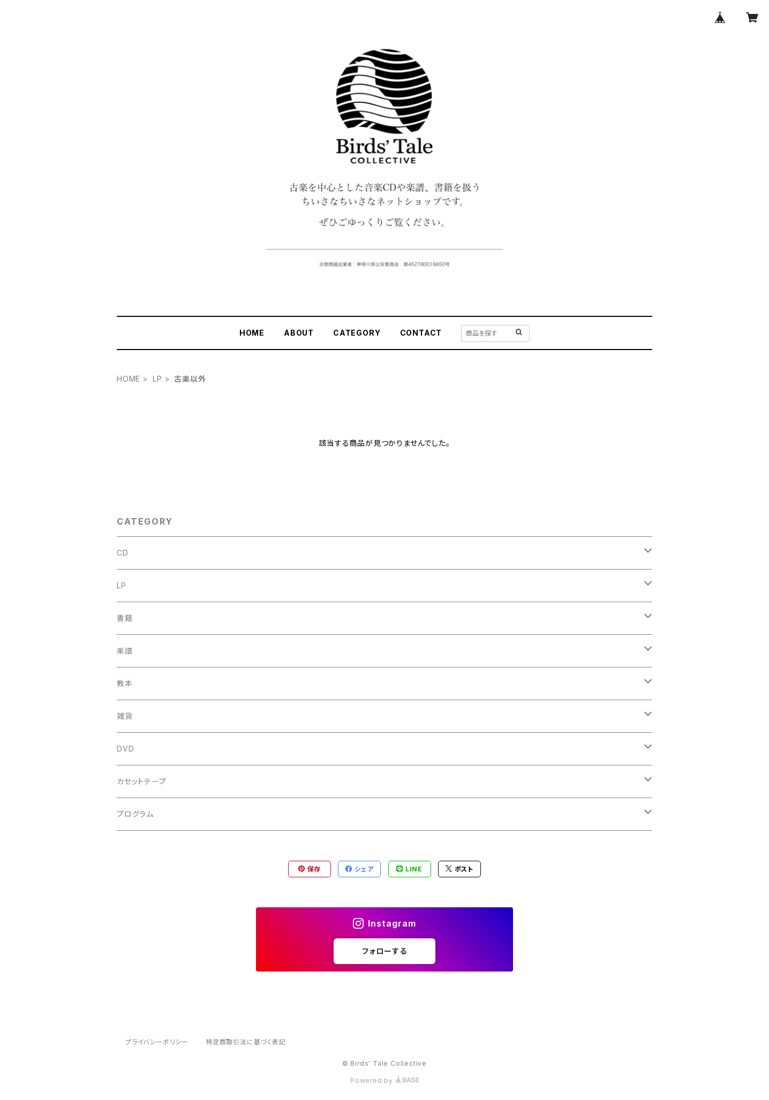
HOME (252, 332)
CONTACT (421, 332)
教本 (125, 683)
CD (123, 552)
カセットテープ (142, 781)
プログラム (135, 813)
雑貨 (125, 715)
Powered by (384, 1080)
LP (157, 378)
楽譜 (125, 650)
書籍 (125, 618)
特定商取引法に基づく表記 (246, 1042)
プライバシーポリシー (157, 1042)
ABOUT (299, 332)
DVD (125, 748)
